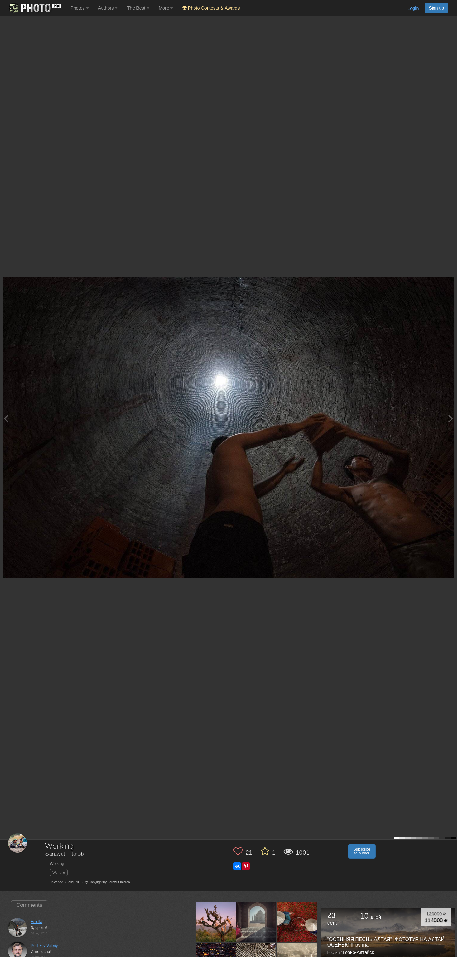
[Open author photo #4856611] (216, 922)
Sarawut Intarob (64, 854)
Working (58, 872)
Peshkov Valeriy (44, 945)
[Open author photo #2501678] (297, 922)
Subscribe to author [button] (362, 851)
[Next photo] (450, 418)
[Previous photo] (6, 418)
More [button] (166, 8)
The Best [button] (138, 8)
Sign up (436, 8)
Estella (36, 922)
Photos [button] (79, 8)
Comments (29, 905)
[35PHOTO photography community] (34, 8)
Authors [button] (108, 8)
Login (413, 8)
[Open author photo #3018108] (256, 922)
